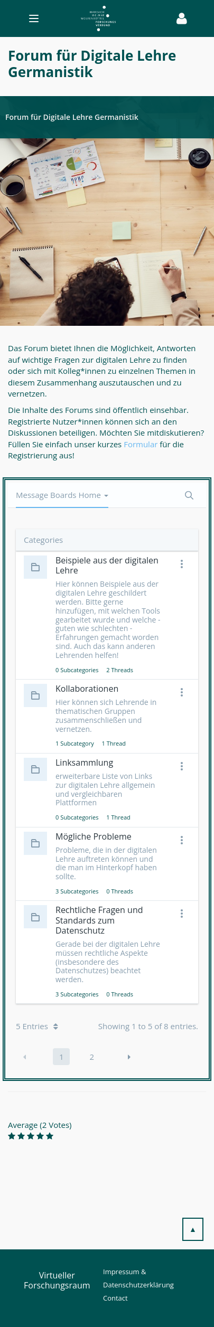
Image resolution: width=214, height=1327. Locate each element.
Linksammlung (84, 762)
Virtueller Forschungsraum (57, 1280)
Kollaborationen (86, 688)
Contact (115, 1298)
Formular (142, 444)
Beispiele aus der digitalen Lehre (107, 565)
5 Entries (37, 1026)
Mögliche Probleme (93, 836)
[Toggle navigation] (90, 18)
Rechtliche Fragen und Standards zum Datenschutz (99, 920)
